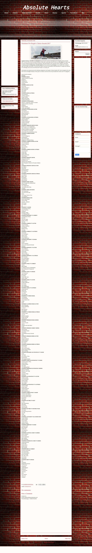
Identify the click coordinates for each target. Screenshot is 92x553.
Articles (15, 13)
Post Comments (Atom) (49, 542)
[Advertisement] (46, 27)
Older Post (68, 538)
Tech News (73, 13)
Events (38, 13)
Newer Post (24, 538)
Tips (83, 13)
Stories (54, 13)
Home (6, 13)
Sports (63, 13)
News (46, 13)
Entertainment (26, 13)
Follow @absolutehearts (7, 101)
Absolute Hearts (46, 7)
